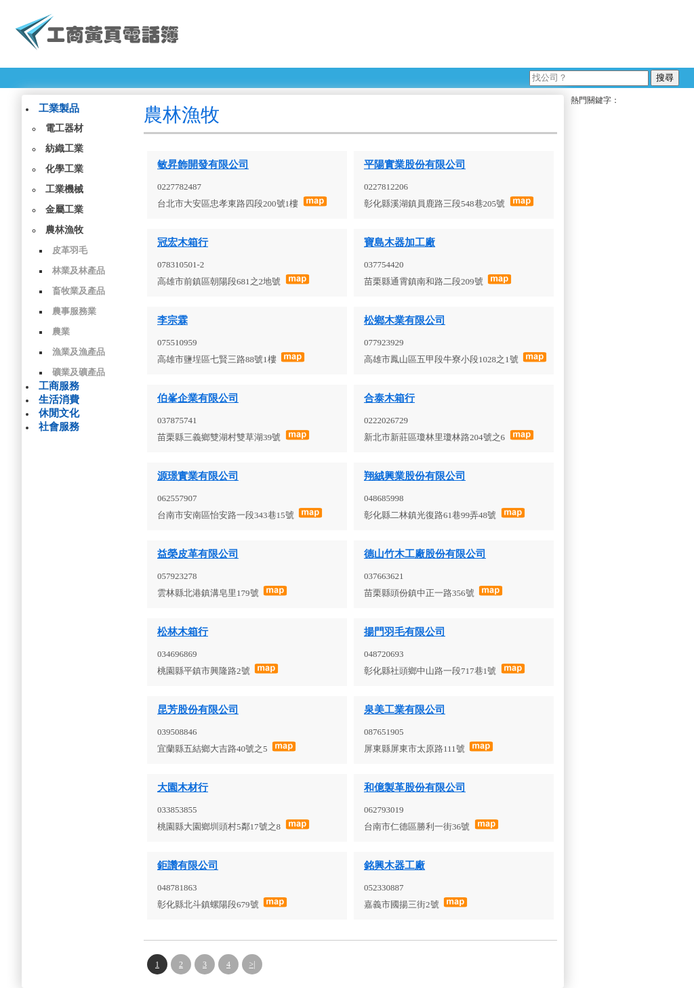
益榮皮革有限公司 (198, 554)
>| (252, 964)
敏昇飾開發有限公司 (203, 164)
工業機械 (64, 189)
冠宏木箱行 (182, 242)
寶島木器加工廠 (399, 242)
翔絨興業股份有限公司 (415, 476)
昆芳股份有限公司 (198, 709)
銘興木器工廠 (394, 865)
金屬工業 (64, 210)
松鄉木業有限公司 (404, 320)
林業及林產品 (78, 270)
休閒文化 (59, 413)
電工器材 (64, 128)
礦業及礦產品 (78, 372)
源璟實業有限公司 (198, 476)
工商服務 (59, 386)
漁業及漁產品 (78, 352)
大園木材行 (182, 787)
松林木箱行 (182, 631)
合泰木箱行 (389, 398)
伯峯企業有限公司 (198, 398)
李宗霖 (172, 320)
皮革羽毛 (69, 250)
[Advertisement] (434, 33)
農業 (61, 331)
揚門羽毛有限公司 (404, 631)
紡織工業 (64, 149)
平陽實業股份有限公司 (415, 164)
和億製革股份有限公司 (415, 787)
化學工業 (64, 169)
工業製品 (59, 108)
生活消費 (59, 399)
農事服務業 (74, 311)
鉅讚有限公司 (187, 865)
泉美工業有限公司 (404, 709)
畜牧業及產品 (78, 291)
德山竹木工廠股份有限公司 (425, 554)
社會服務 (59, 426)
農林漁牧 (64, 230)
